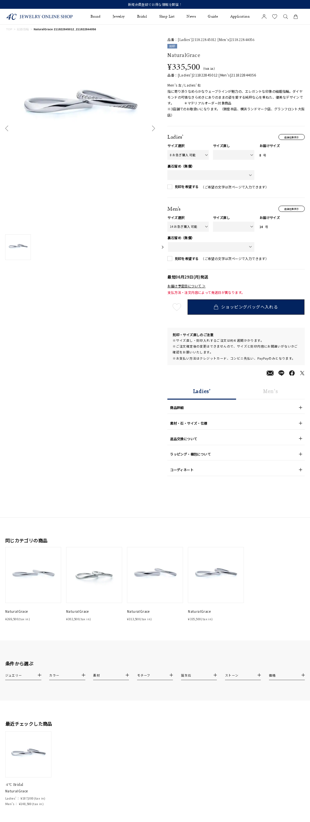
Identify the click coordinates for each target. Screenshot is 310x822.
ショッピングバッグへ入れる (246, 308)
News (191, 16)
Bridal (142, 16)
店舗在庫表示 (290, 137)
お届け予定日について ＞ (186, 287)
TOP (9, 29)
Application (240, 16)
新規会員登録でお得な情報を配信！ (155, 4)
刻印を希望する (187, 187)
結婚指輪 (23, 29)
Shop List (167, 16)
